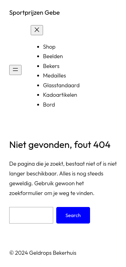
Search (73, 215)
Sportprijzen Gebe (34, 12)
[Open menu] (15, 70)
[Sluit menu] (37, 30)
